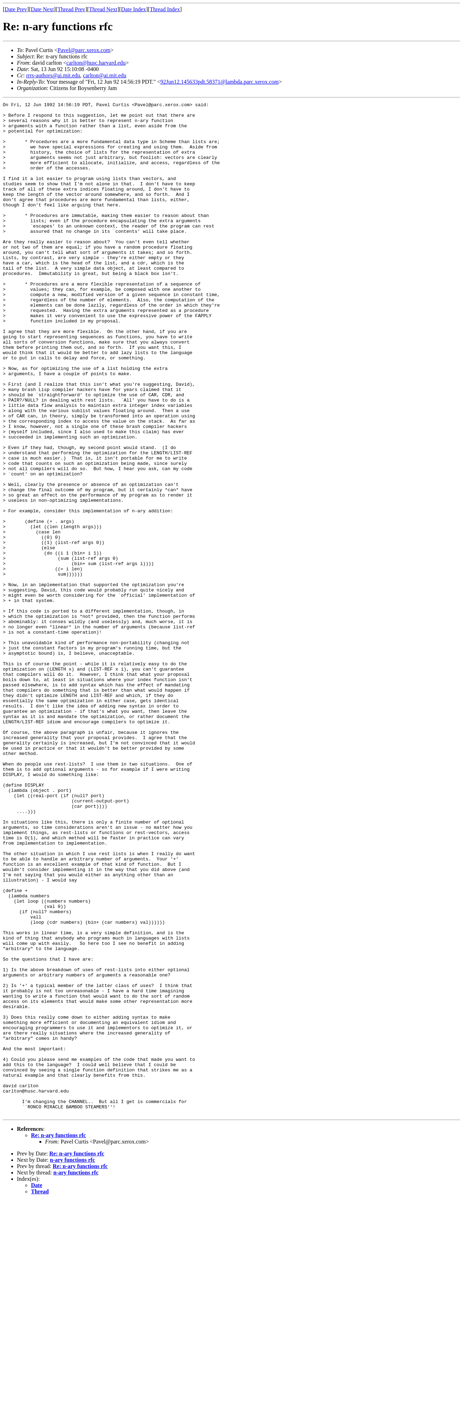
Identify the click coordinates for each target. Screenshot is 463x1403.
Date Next (42, 9)
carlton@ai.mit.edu (104, 75)
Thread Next (103, 9)
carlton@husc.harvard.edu (95, 63)
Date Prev (16, 9)
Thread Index (165, 9)
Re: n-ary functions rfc (58, 1338)
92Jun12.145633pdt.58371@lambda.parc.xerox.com (219, 82)
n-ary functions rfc (72, 1362)
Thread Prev (71, 9)
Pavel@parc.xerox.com (84, 50)
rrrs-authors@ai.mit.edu (53, 75)
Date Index (133, 9)
